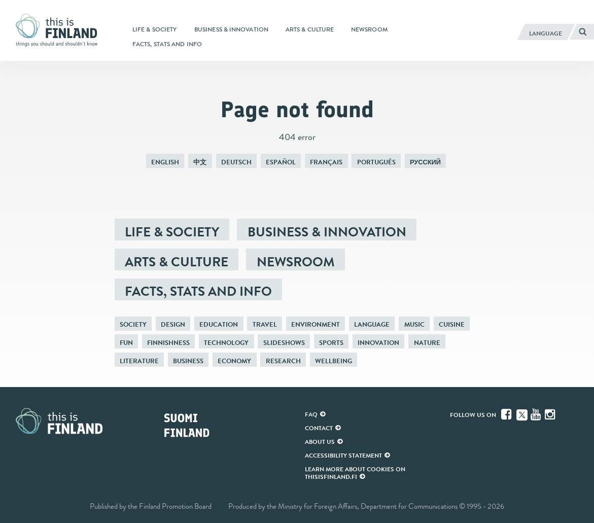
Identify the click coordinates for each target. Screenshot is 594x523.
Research (283, 361)
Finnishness (168, 342)
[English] (546, 32)
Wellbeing (333, 361)
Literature (139, 361)
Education (218, 324)
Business (188, 361)
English (165, 162)
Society (133, 324)
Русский (425, 162)
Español (281, 162)
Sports (331, 342)
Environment (315, 324)
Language (372, 324)
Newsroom (296, 262)
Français (326, 162)
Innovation (378, 342)
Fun (126, 342)
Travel (265, 324)
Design (173, 324)
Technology (226, 342)
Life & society (172, 232)
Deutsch (236, 162)
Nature (427, 342)
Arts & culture (176, 262)
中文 (199, 162)
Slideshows (284, 342)
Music (414, 324)
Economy (234, 361)
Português (376, 162)
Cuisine (452, 324)
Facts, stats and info (198, 291)
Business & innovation (327, 232)
